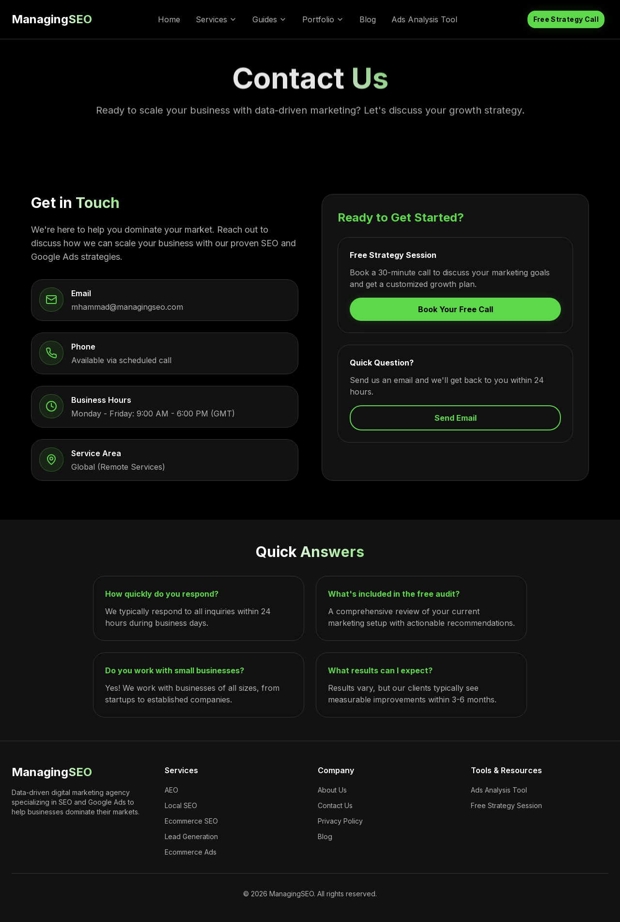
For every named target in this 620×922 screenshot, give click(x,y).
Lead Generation (191, 836)
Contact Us (335, 805)
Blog (367, 19)
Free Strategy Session (506, 805)
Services (216, 19)
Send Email (455, 418)
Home (169, 19)
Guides (269, 19)
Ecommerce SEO (191, 821)
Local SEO (181, 805)
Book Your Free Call (455, 309)
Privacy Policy (340, 821)
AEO (171, 790)
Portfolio (323, 19)
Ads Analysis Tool (424, 19)
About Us (332, 790)
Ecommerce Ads (191, 852)
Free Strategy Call (566, 19)
